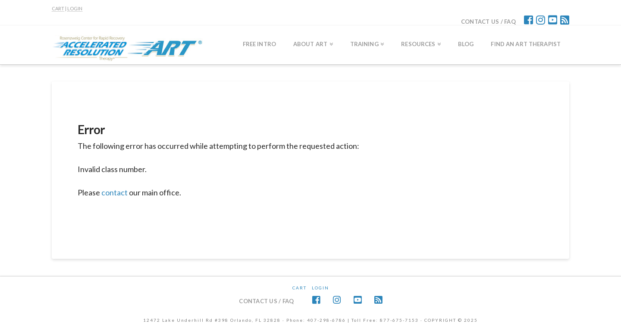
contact (114, 192)
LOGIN (74, 8)
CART (58, 8)
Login (320, 287)
